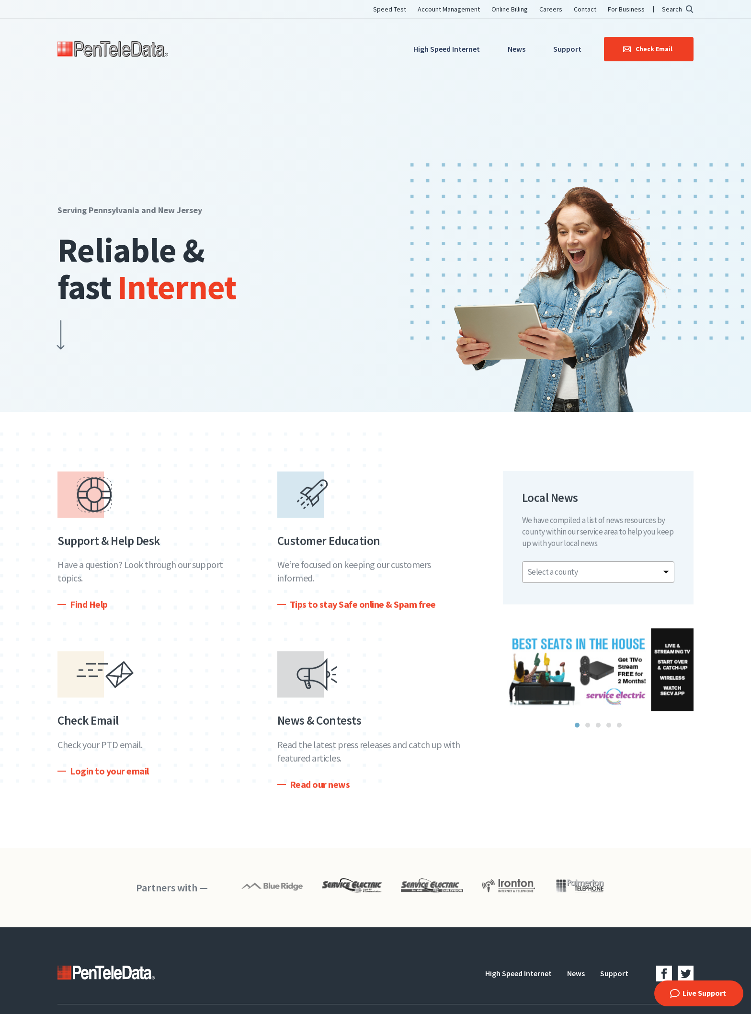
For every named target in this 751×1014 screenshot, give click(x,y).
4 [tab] (608, 731)
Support (567, 49)
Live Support (704, 993)
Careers (550, 9)
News (516, 49)
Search (672, 9)
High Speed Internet (446, 49)
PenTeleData (112, 49)
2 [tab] (587, 731)
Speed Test (389, 9)
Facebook (664, 973)
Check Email (654, 49)
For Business (626, 9)
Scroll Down (46, 337)
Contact (585, 9)
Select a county (552, 578)
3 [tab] (598, 731)
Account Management (449, 9)
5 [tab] (619, 731)
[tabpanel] (598, 676)
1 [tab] (577, 731)
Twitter (686, 973)
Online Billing (509, 9)
